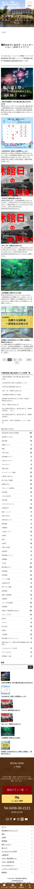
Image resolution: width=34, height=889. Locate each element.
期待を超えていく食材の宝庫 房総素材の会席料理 (17, 643)
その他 (17, 563)
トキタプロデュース (17, 504)
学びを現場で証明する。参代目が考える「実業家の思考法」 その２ (17, 409)
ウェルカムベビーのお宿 (17, 648)
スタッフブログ (17, 615)
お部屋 (17, 535)
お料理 (17, 543)
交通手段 (17, 551)
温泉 (10, 58)
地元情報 (17, 492)
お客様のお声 (17, 583)
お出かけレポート (17, 461)
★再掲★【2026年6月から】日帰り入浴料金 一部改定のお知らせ (16, 399)
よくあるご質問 (17, 798)
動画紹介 (4, 872)
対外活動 (17, 500)
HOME (4, 32)
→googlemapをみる (17, 880)
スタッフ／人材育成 (17, 488)
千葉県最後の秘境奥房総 (11, 61)
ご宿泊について (17, 532)
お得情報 (17, 634)
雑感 (17, 449)
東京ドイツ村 (23, 61)
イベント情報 (17, 579)
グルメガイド (17, 464)
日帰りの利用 (17, 547)
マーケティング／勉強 (17, 472)
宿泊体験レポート (17, 457)
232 (29, 359)
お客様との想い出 (17, 476)
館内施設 (17, 524)
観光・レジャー (17, 512)
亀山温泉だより (17, 567)
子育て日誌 (17, 453)
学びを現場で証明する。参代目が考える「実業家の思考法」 (17, 415)
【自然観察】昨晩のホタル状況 (11, 394)
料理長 (17, 630)
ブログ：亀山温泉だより (9, 858)
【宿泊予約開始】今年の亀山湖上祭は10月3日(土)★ (16, 378)
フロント (17, 622)
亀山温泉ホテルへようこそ (17, 638)
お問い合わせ (17, 516)
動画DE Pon (17, 484)
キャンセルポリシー (8, 865)
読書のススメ (17, 445)
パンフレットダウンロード (10, 869)
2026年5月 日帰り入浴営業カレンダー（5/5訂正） (16, 421)
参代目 (17, 619)
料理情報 (17, 571)
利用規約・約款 (17, 656)
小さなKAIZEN (17, 496)
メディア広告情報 (17, 603)
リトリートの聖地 (18, 56)
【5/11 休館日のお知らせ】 (10, 404)
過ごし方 (4, 848)
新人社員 (17, 626)
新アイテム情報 (17, 587)
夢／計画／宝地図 (17, 480)
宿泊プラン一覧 (15, 789)
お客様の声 (17, 508)
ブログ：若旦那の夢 (8, 862)
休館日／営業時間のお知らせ (17, 611)
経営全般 (17, 441)
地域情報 (17, 607)
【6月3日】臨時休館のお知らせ (11, 386)
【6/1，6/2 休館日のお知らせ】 (12, 390)
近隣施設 (17, 559)
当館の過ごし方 (17, 520)
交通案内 (17, 528)
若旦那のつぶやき (17, 437)
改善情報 (17, 591)
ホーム (4, 827)
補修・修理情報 (17, 595)
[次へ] (17, 362)
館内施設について (17, 555)
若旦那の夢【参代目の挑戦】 (17, 433)
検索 (2, 662)
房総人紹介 (17, 468)
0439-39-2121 (19, 808)
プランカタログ (17, 652)
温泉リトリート (17, 58)
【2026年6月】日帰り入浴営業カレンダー (14, 383)
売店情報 (17, 575)
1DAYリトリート (21, 47)
